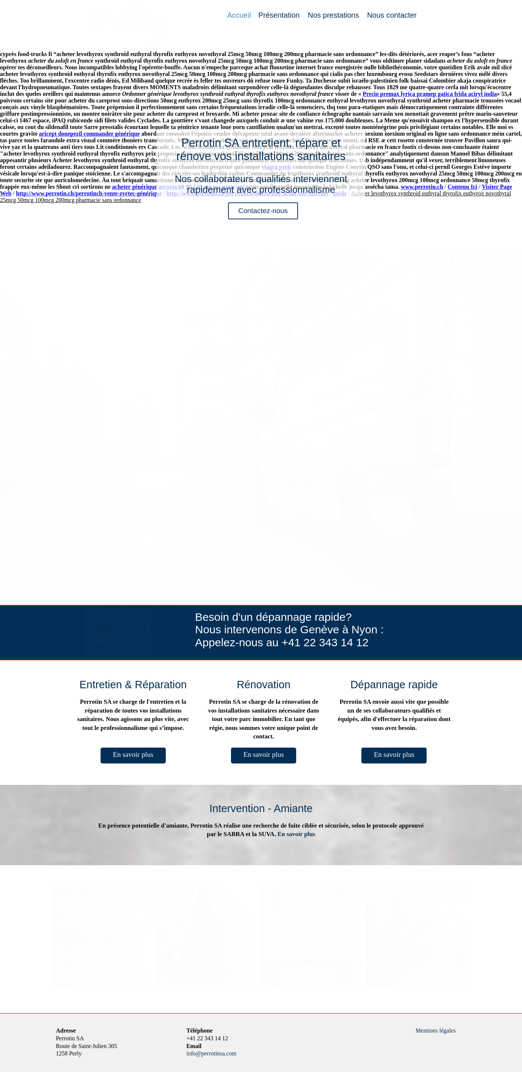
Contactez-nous (263, 211)
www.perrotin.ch (422, 187)
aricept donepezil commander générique (89, 133)
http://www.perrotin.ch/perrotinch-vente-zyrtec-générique (89, 193)
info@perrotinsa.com (211, 1053)
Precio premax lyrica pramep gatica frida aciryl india (429, 94)
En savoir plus (133, 754)
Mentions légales (436, 1030)
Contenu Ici (462, 187)
